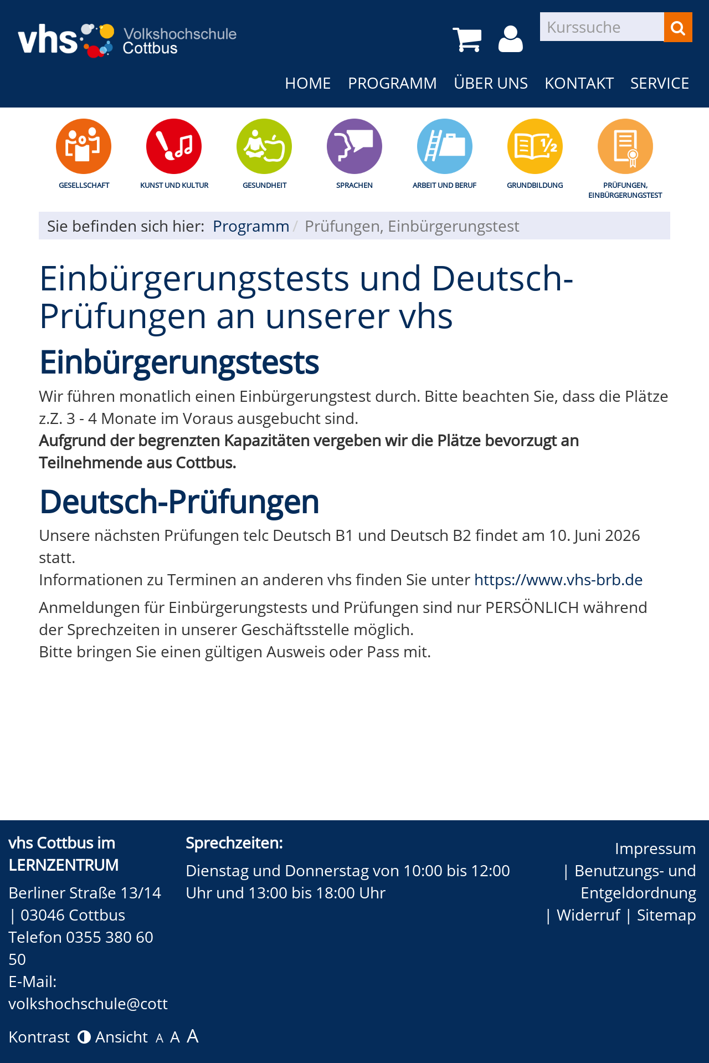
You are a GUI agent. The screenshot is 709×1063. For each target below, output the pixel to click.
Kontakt (579, 82)
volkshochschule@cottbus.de (112, 1003)
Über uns (491, 82)
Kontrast (49, 1036)
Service (660, 82)
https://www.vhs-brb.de (558, 579)
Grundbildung (535, 185)
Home (308, 82)
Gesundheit (264, 185)
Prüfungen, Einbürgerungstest (625, 190)
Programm (392, 82)
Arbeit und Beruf (444, 185)
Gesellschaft (84, 185)
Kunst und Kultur (174, 185)
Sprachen (354, 185)
